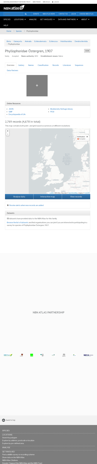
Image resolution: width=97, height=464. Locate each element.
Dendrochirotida (81, 41)
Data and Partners (67, 19)
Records (55, 65)
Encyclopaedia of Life (17, 114)
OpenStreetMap (73, 193)
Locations (19, 19)
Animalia (28, 41)
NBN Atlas (46, 2)
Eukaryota (18, 41)
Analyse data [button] (19, 196)
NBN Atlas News (49, 14)
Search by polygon (9, 437)
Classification (43, 65)
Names (31, 65)
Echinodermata (40, 41)
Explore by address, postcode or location (18, 440)
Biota (9, 41)
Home (8, 31)
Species (7, 19)
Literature (67, 65)
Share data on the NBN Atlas (13, 457)
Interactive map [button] (47, 196)
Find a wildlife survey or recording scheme (18, 454)
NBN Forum (36, 2)
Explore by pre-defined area (13, 443)
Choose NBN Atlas (86, 14)
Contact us (63, 14)
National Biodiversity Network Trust (17, 2)
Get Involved (46, 19)
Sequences (79, 65)
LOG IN (56, 2)
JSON (87, 51)
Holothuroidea (66, 41)
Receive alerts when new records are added (25, 205)
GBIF (11, 111)
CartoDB (87, 193)
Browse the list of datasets (17, 222)
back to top (10, 420)
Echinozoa (53, 41)
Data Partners (12, 70)
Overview (10, 65)
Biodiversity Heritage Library (61, 109)
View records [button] (76, 196)
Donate (36, 14)
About (84, 19)
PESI (52, 111)
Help (6, 25)
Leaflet (51, 193)
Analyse (33, 19)
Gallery (21, 65)
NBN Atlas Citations (10, 460)
